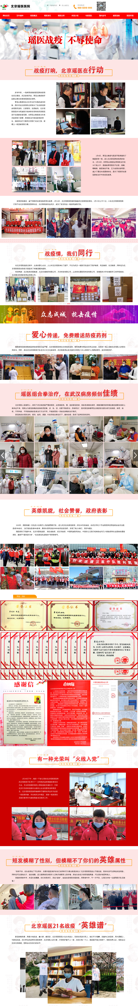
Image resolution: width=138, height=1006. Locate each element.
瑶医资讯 (47, 16)
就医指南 (116, 16)
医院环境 (130, 16)
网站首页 (6, 16)
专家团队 (88, 16)
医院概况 (33, 16)
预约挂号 (102, 16)
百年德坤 (20, 16)
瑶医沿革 (61, 16)
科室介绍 (75, 16)
